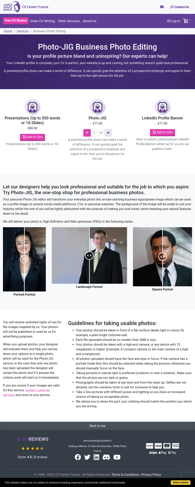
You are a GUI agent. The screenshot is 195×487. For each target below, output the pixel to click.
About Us (89, 21)
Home (8, 31)
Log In (173, 21)
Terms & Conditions (125, 475)
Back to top (97, 426)
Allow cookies (180, 482)
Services (23, 31)
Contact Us (179, 7)
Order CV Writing (42, 21)
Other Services (69, 21)
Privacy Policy (151, 475)
